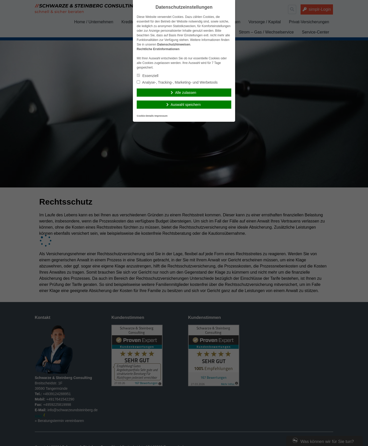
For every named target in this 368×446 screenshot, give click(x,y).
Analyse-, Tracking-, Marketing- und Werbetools (177, 82)
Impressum (160, 115)
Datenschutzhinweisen (173, 44)
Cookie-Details (145, 115)
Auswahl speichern (186, 105)
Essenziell (147, 76)
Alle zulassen (185, 93)
